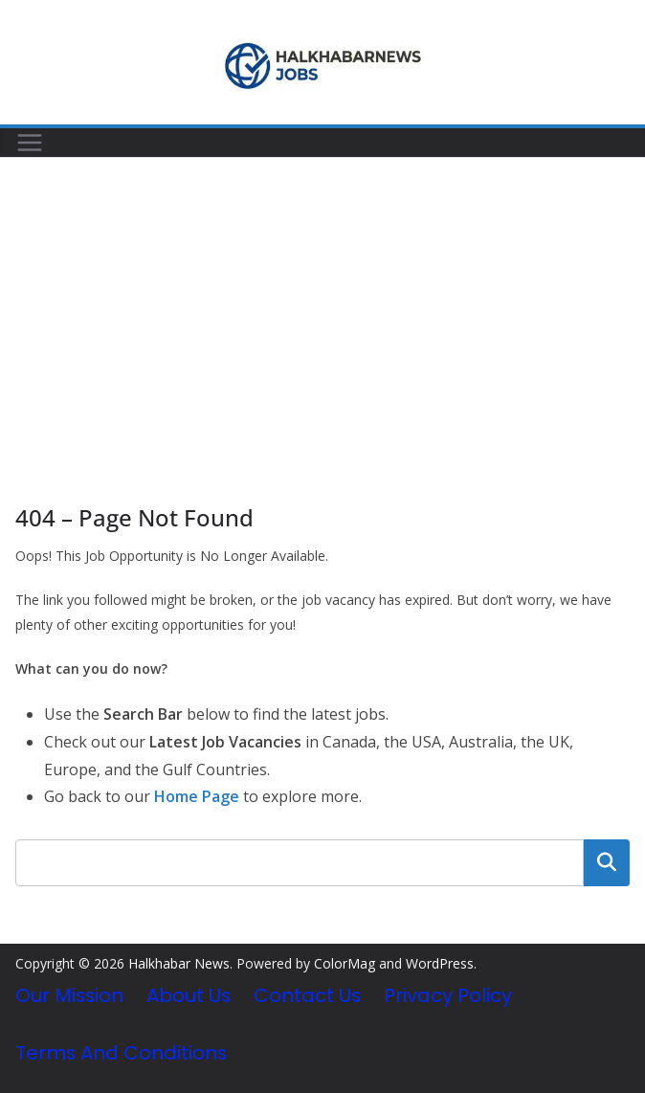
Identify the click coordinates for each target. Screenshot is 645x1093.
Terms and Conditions (121, 1052)
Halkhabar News (179, 963)
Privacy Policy (448, 995)
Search (607, 862)
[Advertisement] (322, 301)
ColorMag (344, 963)
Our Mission (69, 995)
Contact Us (307, 995)
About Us (188, 995)
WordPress (440, 963)
